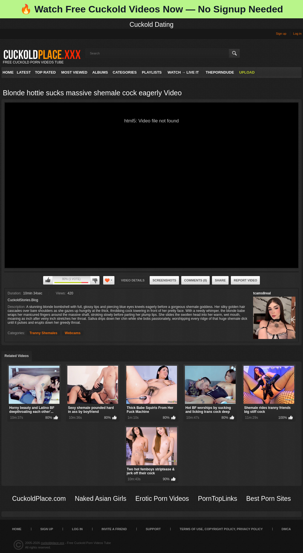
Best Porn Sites (268, 498)
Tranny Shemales (43, 333)
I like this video (48, 280)
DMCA (286, 529)
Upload (247, 72)
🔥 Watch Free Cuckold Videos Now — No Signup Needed (151, 9)
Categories (125, 72)
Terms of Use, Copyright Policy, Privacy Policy (221, 529)
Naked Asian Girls (100, 498)
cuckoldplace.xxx (52, 543)
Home (8, 72)
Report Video (245, 280)
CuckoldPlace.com (39, 498)
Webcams (73, 333)
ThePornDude (220, 72)
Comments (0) (195, 280)
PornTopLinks (217, 498)
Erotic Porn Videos (162, 498)
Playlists (152, 72)
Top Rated (45, 72)
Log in (297, 33)
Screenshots (164, 280)
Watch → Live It (183, 72)
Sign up (281, 33)
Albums (100, 72)
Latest (24, 72)
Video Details (133, 280)
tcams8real (262, 293)
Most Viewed (74, 72)
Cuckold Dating (152, 24)
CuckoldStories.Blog (23, 300)
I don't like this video (94, 280)
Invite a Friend (114, 529)
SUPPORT (153, 529)
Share (220, 280)
